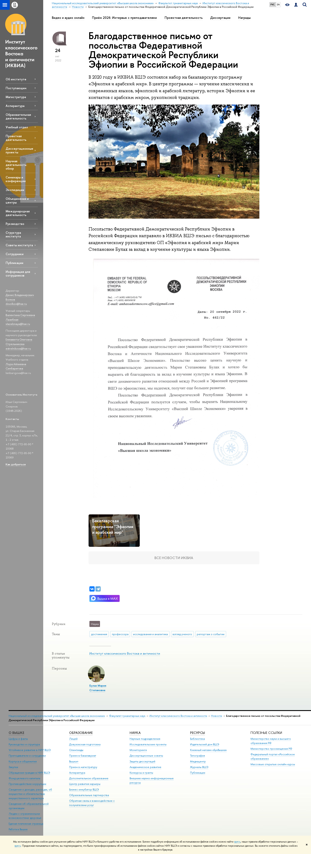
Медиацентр (198, 761)
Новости (216, 716)
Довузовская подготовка (84, 744)
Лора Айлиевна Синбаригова (16, 366)
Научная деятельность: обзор (16, 164)
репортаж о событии (210, 634)
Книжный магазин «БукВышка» (208, 750)
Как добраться (16, 464)
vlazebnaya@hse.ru (18, 324)
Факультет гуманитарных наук (127, 716)
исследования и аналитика (150, 634)
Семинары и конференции (16, 179)
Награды (244, 18)
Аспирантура (15, 106)
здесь (237, 841)
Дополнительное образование (88, 778)
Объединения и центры (17, 200)
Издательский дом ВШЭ (204, 744)
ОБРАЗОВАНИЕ (81, 732)
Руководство (15, 224)
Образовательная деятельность (18, 116)
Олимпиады (76, 750)
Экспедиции (15, 190)
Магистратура (16, 97)
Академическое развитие (145, 767)
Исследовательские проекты (148, 744)
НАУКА (135, 732)
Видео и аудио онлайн (68, 18)
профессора (120, 634)
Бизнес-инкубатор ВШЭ (84, 789)
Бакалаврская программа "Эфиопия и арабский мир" (112, 526)
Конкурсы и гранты (141, 772)
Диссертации (220, 18)
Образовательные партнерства (89, 795)
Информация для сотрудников (18, 273)
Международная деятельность (18, 213)
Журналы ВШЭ (199, 767)
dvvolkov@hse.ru (16, 304)
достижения (99, 634)
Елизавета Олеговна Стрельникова (19, 341)
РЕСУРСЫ (197, 732)
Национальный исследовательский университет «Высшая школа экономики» (57, 716)
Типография (197, 755)
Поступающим (16, 88)
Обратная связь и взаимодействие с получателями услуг (92, 803)
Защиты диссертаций (142, 761)
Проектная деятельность (16, 138)
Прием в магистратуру (83, 767)
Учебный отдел (17, 127)
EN (278, 4)
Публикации (14, 263)
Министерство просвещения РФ (271, 749)
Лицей (73, 739)
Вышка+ (74, 761)
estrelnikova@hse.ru (18, 348)
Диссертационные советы (146, 755)
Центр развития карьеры (84, 784)
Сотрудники (15, 254)
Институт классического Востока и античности (124, 653)
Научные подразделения (145, 739)
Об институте (16, 79)
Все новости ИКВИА (173, 557)
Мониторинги (138, 750)
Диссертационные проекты (19, 150)
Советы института (19, 245)
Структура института (13, 234)
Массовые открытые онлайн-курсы (273, 764)
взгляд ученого (182, 634)
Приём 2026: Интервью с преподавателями (124, 18)
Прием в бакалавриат (82, 755)
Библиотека (197, 739)
